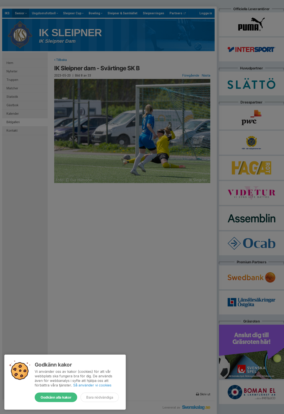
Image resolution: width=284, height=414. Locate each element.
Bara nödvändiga (99, 397)
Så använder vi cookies (92, 385)
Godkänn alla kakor (56, 397)
